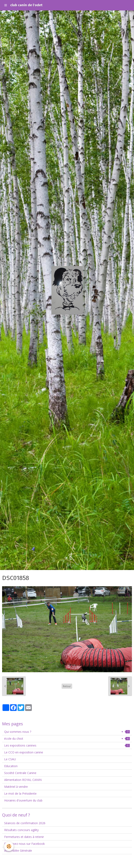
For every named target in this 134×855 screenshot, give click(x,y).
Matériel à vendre (16, 787)
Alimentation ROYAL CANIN (23, 780)
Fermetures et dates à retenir (24, 837)
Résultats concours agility (21, 830)
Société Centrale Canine (20, 773)
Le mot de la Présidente (20, 793)
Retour (67, 686)
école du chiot (67, 739)
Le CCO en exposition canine (23, 752)
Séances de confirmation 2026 (24, 823)
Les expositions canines (67, 745)
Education (11, 766)
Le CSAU (10, 759)
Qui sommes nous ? (67, 732)
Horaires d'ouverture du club (23, 800)
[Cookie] (9, 846)
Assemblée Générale (18, 851)
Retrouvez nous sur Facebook (24, 844)
